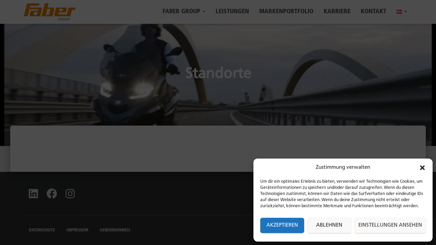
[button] (422, 167)
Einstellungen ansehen (390, 225)
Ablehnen (329, 225)
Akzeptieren (282, 225)
